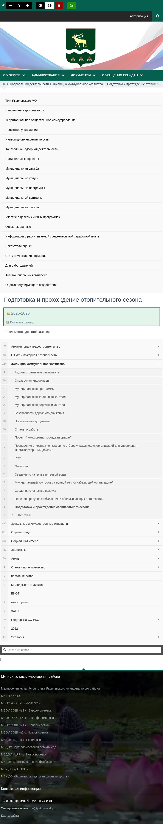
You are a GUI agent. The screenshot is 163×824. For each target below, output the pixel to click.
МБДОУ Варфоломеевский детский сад (28, 747)
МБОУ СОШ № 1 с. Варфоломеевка (26, 710)
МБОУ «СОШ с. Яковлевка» (20, 703)
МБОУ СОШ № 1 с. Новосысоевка (25, 725)
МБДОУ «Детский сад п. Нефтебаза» (27, 761)
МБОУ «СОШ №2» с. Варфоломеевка (27, 717)
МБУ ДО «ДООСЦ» (14, 769)
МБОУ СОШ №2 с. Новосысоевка (24, 732)
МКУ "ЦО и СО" (12, 696)
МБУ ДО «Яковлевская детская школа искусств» (35, 776)
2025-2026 (20, 313)
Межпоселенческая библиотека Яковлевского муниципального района (50, 688)
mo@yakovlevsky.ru (43, 808)
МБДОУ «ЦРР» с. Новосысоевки (23, 754)
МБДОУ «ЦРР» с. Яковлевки (21, 739)
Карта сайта (10, 815)
